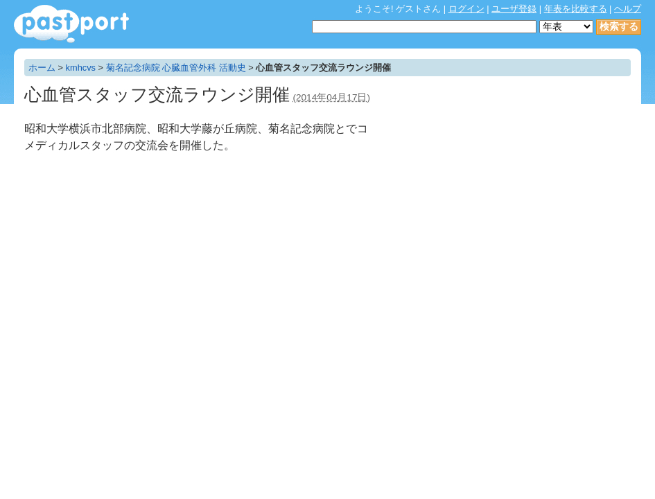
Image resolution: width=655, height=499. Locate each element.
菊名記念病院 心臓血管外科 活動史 (176, 67)
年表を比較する (575, 8)
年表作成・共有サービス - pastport (71, 24)
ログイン (466, 8)
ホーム (41, 67)
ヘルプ (627, 8)
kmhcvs (81, 67)
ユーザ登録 (513, 8)
